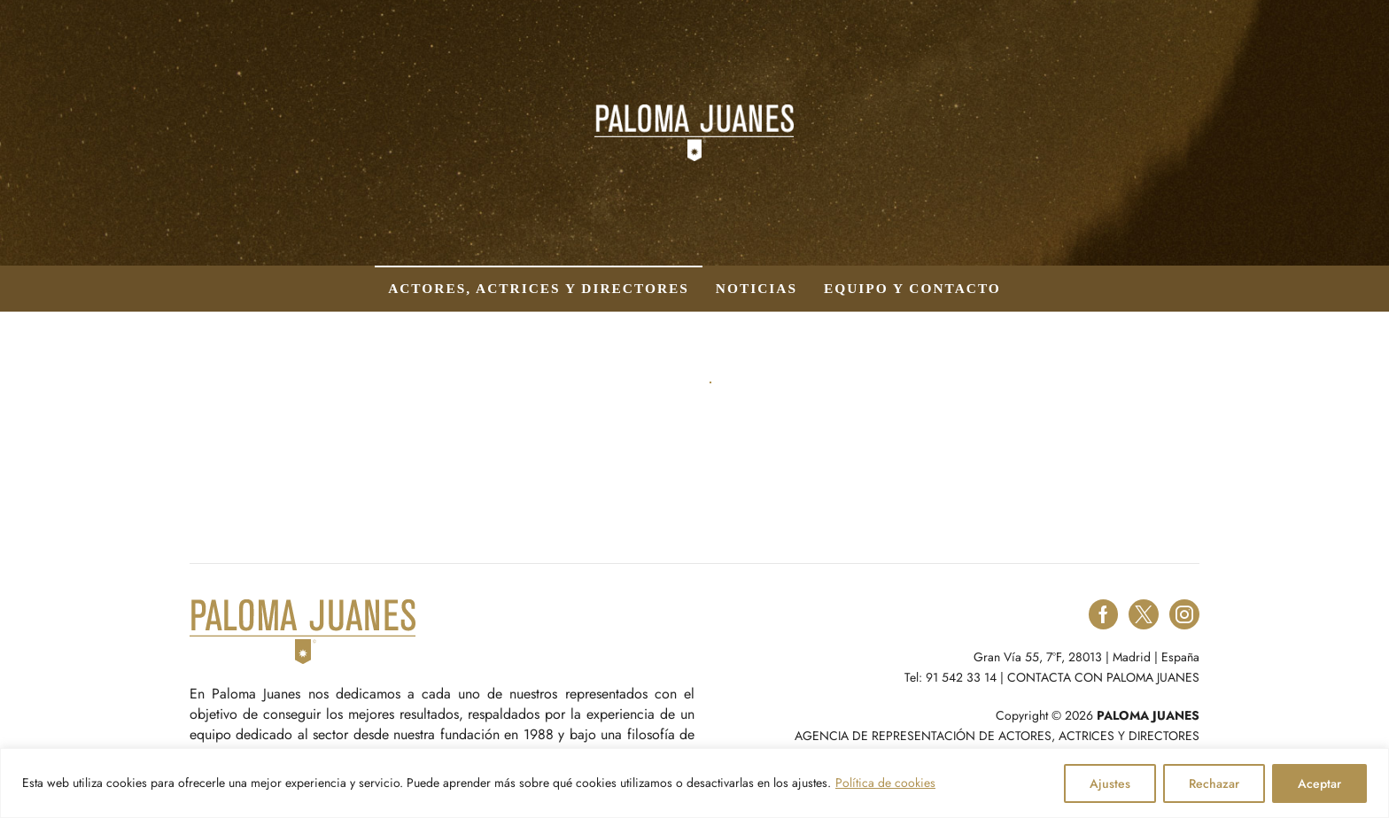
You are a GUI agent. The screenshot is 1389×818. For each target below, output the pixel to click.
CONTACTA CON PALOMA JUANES (1103, 677)
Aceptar (1319, 783)
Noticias (756, 288)
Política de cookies (885, 782)
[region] (694, 783)
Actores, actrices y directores (538, 288)
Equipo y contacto (912, 288)
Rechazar (1214, 783)
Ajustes (1110, 783)
